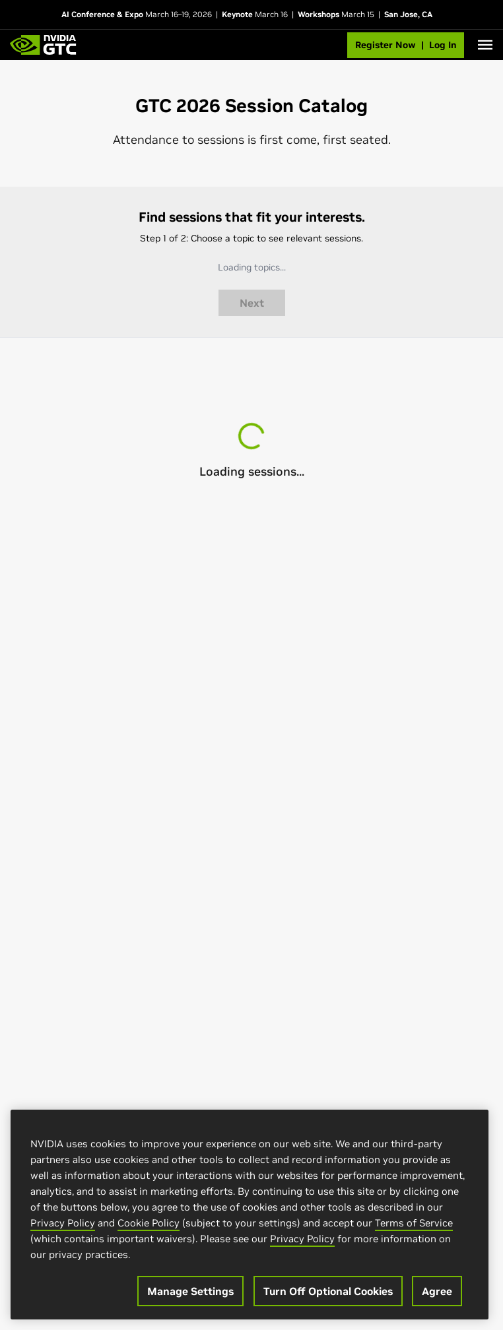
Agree (437, 1292)
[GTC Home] (43, 45)
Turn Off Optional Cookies (328, 1292)
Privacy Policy (62, 1224)
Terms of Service (414, 1224)
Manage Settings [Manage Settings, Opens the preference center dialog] (190, 1292)
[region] (249, 1216)
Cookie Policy (148, 1224)
